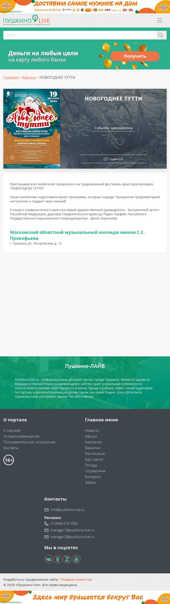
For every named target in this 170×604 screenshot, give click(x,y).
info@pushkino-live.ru (67, 509)
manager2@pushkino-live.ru (72, 536)
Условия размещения (21, 436)
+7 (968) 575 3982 (64, 523)
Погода (91, 465)
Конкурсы (93, 476)
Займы (90, 482)
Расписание (95, 453)
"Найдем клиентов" (76, 579)
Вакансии (93, 447)
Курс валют (94, 459)
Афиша (91, 436)
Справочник (95, 470)
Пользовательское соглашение (29, 442)
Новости (92, 430)
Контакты (11, 447)
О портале (12, 430)
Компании (93, 442)
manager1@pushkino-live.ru (72, 530)
